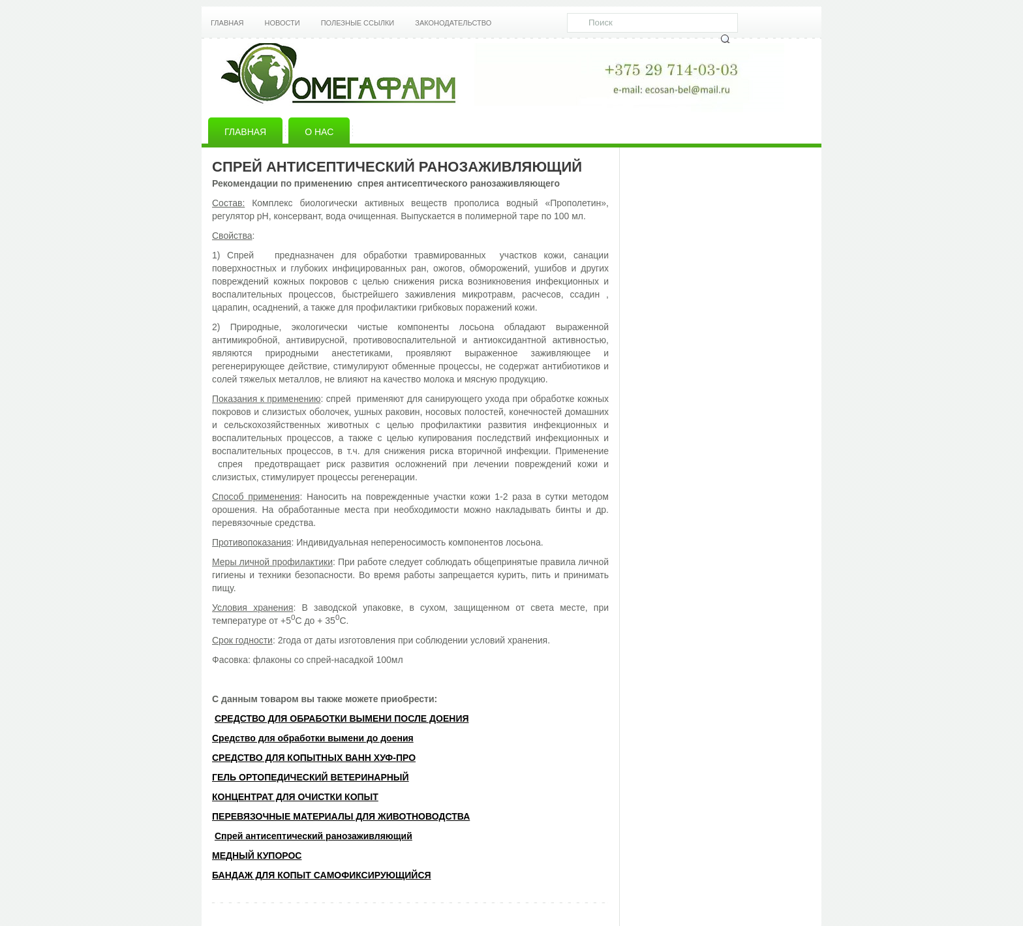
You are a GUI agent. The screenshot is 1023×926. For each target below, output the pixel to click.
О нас (319, 132)
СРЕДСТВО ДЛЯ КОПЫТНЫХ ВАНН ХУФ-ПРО (314, 757)
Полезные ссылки (358, 23)
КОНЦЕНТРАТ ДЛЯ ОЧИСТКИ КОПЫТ (295, 797)
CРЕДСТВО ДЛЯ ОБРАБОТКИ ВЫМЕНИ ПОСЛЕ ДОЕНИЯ (342, 718)
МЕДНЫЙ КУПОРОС (256, 855)
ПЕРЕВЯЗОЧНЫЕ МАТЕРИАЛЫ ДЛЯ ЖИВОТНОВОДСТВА (341, 816)
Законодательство (453, 23)
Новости (281, 23)
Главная (227, 23)
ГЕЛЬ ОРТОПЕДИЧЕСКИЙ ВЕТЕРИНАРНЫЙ (310, 777)
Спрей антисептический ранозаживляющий (313, 836)
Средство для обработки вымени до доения (313, 738)
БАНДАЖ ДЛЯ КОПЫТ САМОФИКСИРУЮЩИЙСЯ (321, 875)
